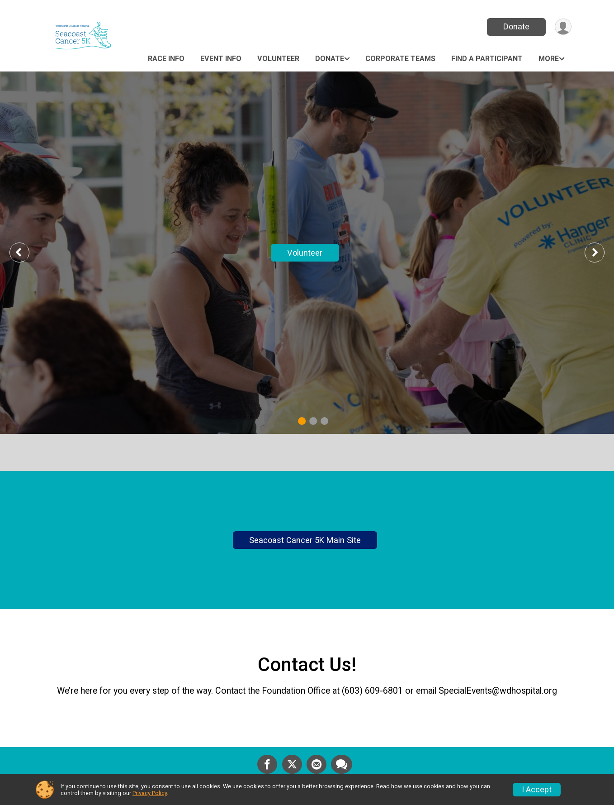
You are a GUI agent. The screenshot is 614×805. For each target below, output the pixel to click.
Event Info (220, 58)
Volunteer (278, 58)
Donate (516, 26)
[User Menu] (563, 27)
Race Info (166, 58)
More (548, 58)
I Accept (537, 789)
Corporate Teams (400, 58)
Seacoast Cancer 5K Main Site (305, 543)
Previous (25, 252)
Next (601, 252)
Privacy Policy (149, 793)
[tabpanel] (307, 252)
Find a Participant (487, 58)
